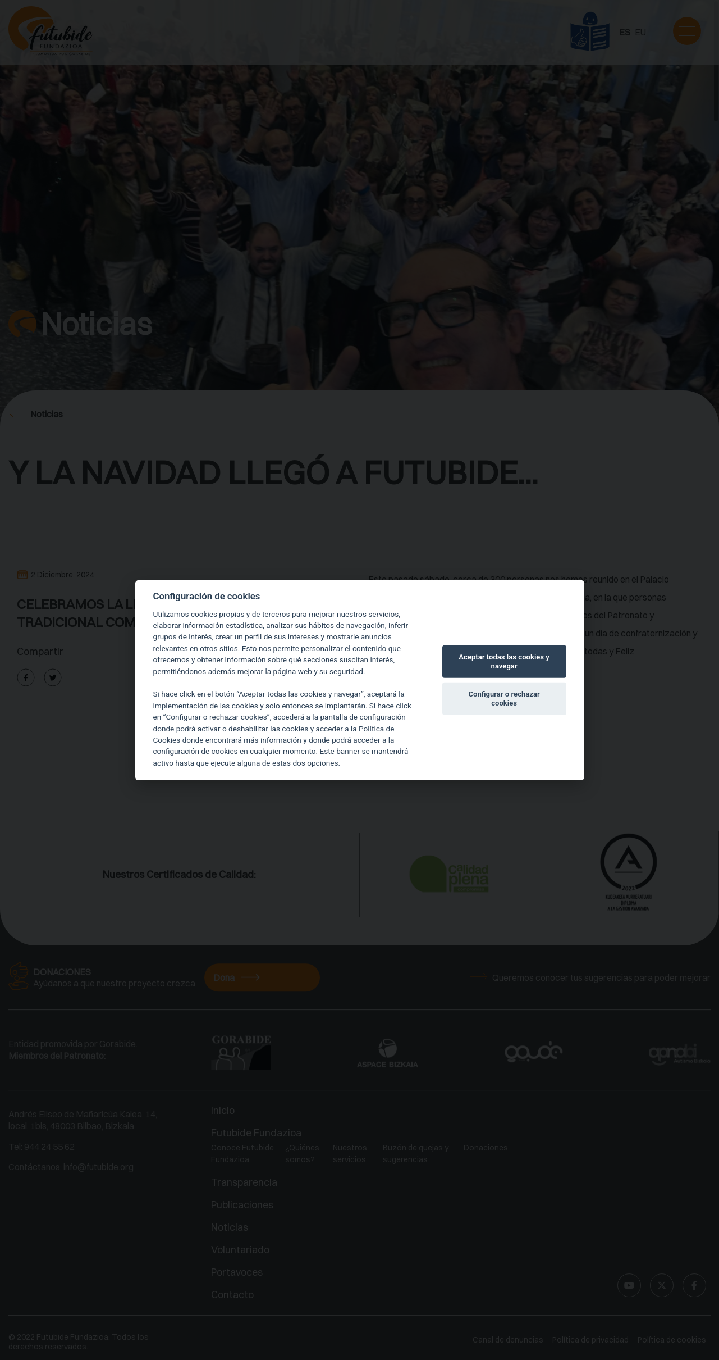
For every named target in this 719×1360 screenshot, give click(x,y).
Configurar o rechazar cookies (503, 698)
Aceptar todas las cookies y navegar (504, 661)
